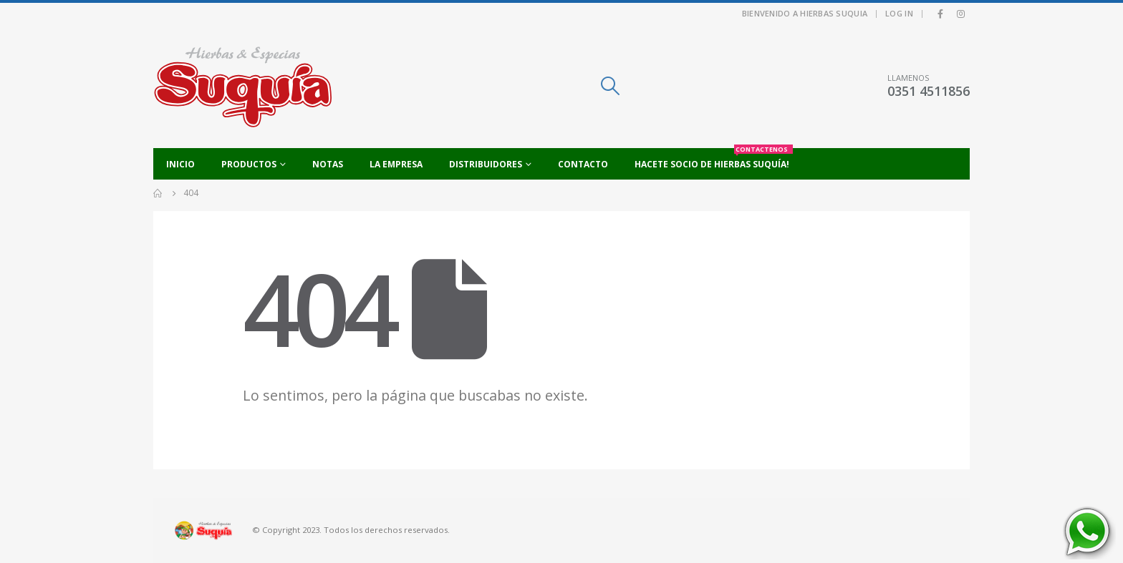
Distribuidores (485, 164)
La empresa (396, 164)
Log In (899, 13)
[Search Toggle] (610, 86)
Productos (248, 164)
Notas (327, 164)
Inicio (180, 164)
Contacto (583, 164)
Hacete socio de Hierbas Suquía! (714, 159)
